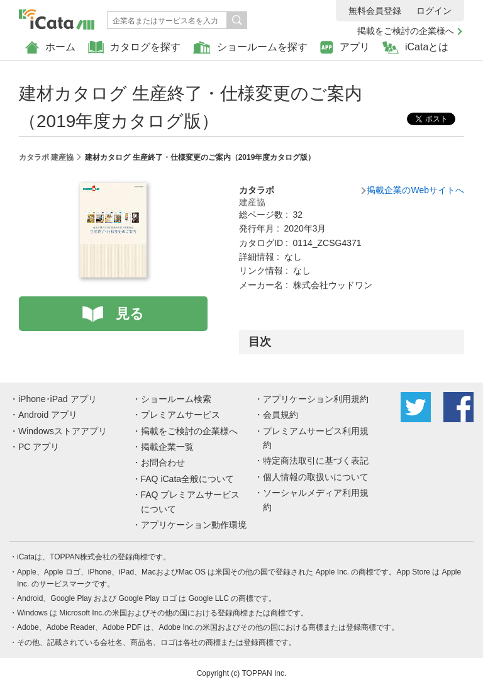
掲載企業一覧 (167, 447)
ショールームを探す (250, 47)
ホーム (50, 47)
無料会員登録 (374, 11)
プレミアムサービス (180, 415)
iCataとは (415, 47)
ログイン (434, 11)
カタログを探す (134, 47)
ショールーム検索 (176, 399)
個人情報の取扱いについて (316, 477)
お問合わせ (163, 462)
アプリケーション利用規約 (316, 399)
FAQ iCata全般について (188, 479)
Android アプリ (47, 415)
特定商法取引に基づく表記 (316, 461)
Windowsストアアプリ (62, 431)
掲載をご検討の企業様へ (405, 31)
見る (130, 314)
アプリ (345, 47)
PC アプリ (38, 447)
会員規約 (280, 415)
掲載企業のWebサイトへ (415, 190)
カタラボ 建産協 (46, 157)
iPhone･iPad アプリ (57, 399)
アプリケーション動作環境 (194, 525)
